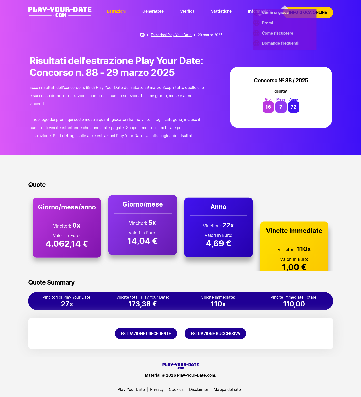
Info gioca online (308, 12)
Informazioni (260, 11)
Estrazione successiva (215, 333)
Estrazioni (116, 11)
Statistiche (221, 11)
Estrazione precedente (146, 333)
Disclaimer (198, 389)
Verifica (187, 11)
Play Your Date (131, 389)
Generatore (153, 11)
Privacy (157, 389)
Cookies (176, 389)
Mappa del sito (227, 389)
